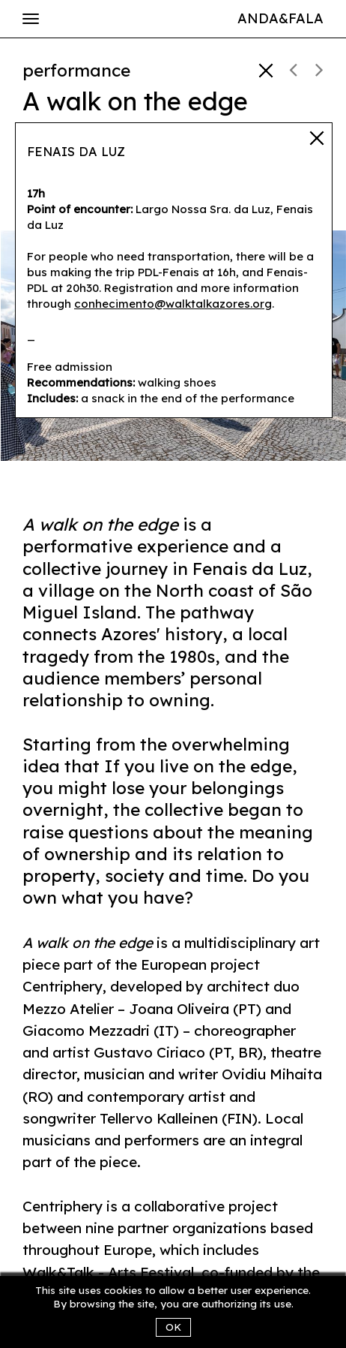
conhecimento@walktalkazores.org (173, 303)
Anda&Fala (280, 18)
